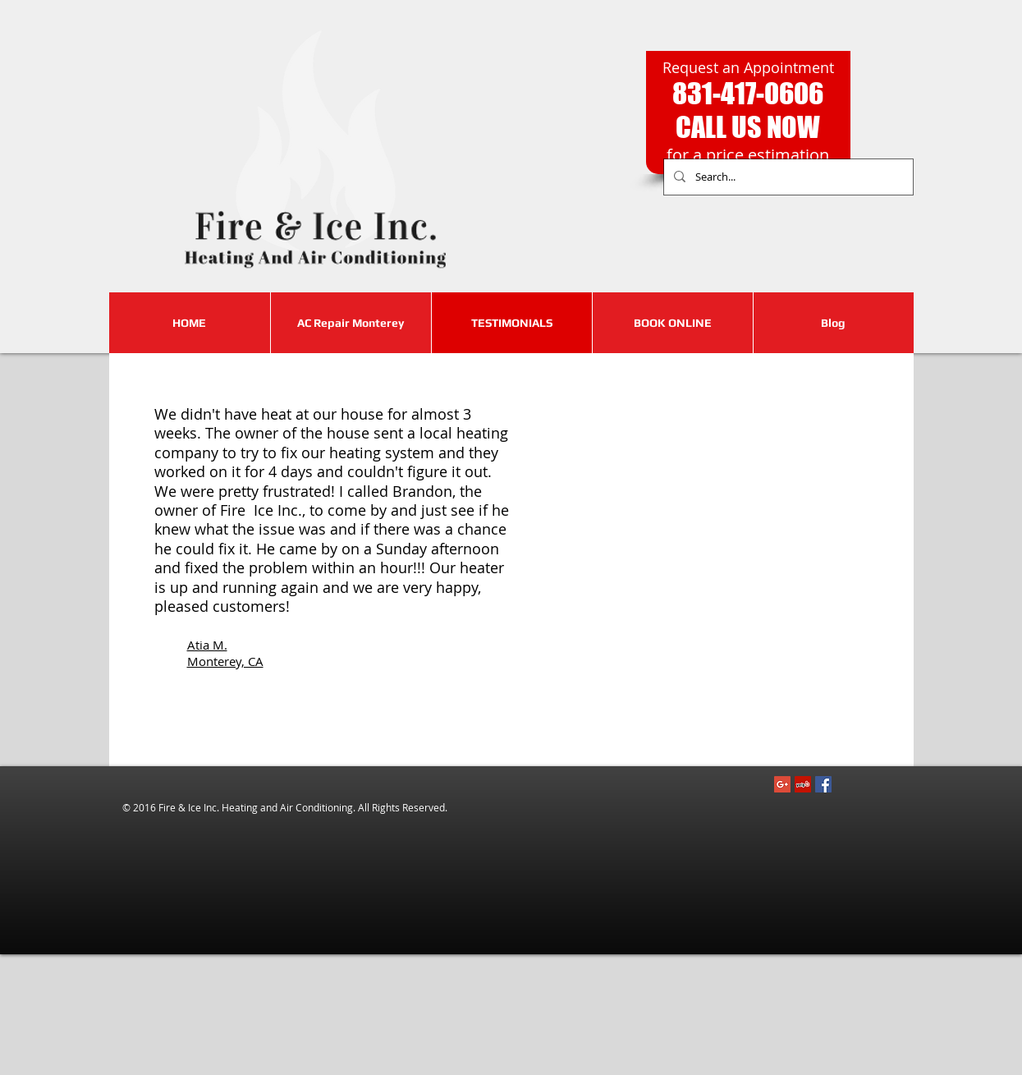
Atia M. (207, 644)
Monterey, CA (225, 661)
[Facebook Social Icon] (823, 784)
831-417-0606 (747, 93)
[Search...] (786, 177)
